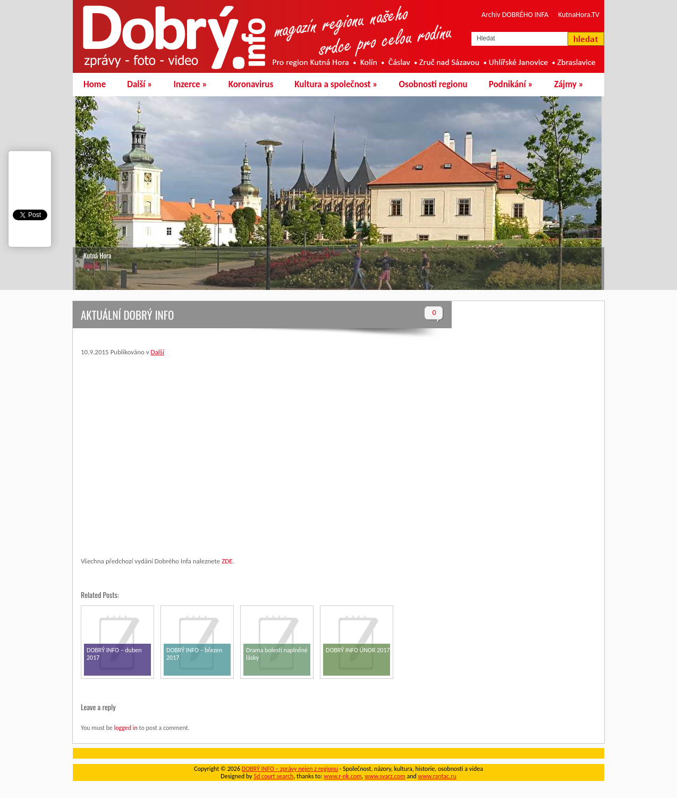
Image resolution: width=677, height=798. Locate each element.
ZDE (227, 561)
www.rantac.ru (437, 776)
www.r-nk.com (342, 776)
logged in (125, 728)
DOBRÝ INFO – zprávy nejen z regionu (290, 768)
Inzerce (190, 84)
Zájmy (568, 84)
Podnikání (511, 84)
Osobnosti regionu (433, 84)
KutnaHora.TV (578, 14)
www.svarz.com (385, 776)
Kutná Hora (97, 255)
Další (139, 84)
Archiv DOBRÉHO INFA (514, 14)
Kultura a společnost (335, 84)
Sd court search (273, 776)
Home (94, 84)
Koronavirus (251, 84)
